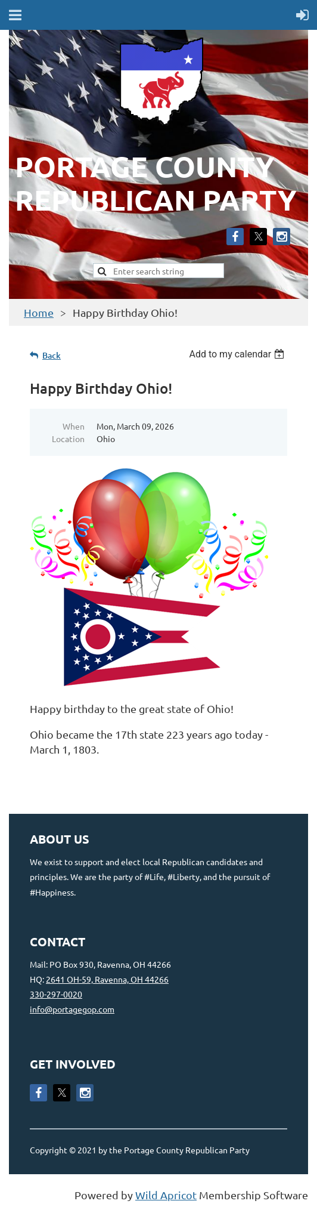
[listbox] (238, 354)
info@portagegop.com (72, 1009)
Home (39, 312)
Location (68, 438)
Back (51, 355)
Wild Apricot (166, 1195)
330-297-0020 (56, 994)
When (74, 426)
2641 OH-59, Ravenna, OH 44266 (107, 979)
